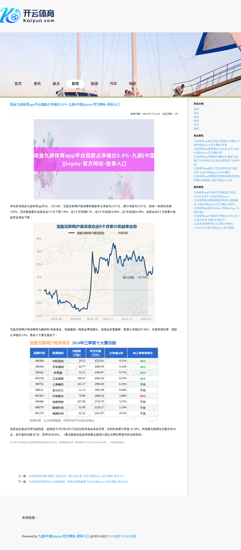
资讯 (196, 109)
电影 (196, 128)
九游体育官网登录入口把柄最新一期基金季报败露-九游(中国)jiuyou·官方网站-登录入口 (78, 481)
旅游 (196, 120)
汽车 (196, 124)
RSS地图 (114, 536)
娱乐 (196, 112)
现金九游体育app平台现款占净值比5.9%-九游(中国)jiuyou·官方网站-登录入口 (65, 104)
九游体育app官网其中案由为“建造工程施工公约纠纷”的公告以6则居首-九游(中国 (217, 160)
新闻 (196, 116)
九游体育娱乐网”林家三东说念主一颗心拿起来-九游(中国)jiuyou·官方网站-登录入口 (76, 476)
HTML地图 (128, 536)
